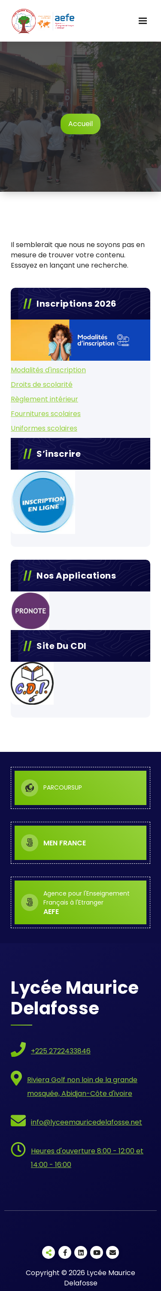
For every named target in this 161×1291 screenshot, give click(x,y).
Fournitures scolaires (46, 414)
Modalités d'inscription (48, 370)
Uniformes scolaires (44, 428)
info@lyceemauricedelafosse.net (86, 1122)
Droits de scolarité (42, 384)
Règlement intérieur (44, 399)
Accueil (80, 124)
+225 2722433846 (61, 1051)
